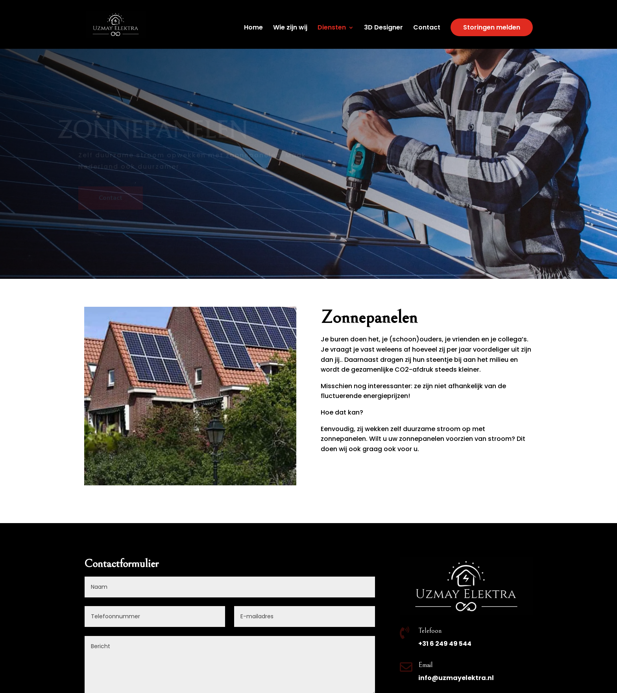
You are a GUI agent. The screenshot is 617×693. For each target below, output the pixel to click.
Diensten (332, 28)
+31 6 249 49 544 (444, 643)
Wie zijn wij (290, 28)
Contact (426, 28)
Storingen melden (491, 27)
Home (253, 28)
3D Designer (383, 28)
